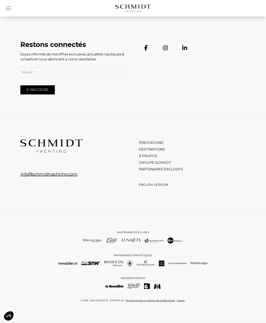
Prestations (151, 143)
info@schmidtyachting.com (49, 174)
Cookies (181, 300)
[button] (10, 8)
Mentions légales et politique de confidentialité (150, 300)
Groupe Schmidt (155, 163)
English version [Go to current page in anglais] (153, 185)
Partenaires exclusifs (161, 169)
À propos (148, 156)
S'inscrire (37, 90)
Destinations (152, 149)
